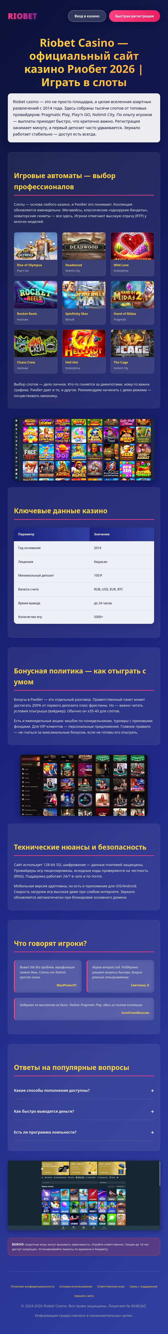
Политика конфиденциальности (32, 1286)
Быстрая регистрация (134, 16)
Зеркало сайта (84, 1296)
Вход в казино (87, 16)
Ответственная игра (111, 1286)
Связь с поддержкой (143, 1286)
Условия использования (75, 1286)
